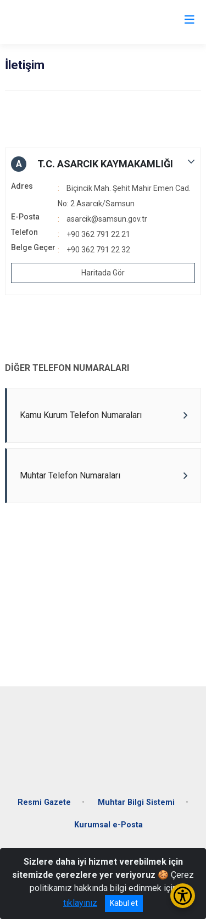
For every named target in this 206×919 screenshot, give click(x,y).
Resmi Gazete (44, 802)
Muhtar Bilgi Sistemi (136, 802)
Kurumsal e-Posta (108, 825)
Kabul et (124, 903)
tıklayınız (80, 903)
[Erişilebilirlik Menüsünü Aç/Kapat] (182, 895)
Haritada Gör (103, 272)
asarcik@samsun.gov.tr (106, 219)
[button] (103, 164)
